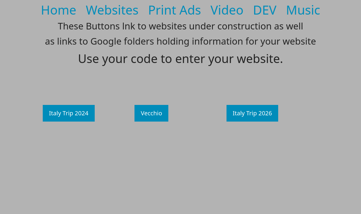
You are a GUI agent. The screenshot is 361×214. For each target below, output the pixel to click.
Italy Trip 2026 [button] (252, 113)
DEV (264, 9)
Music (303, 9)
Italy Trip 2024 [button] (68, 113)
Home (59, 9)
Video (226, 9)
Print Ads (174, 9)
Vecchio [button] (151, 113)
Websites (112, 9)
